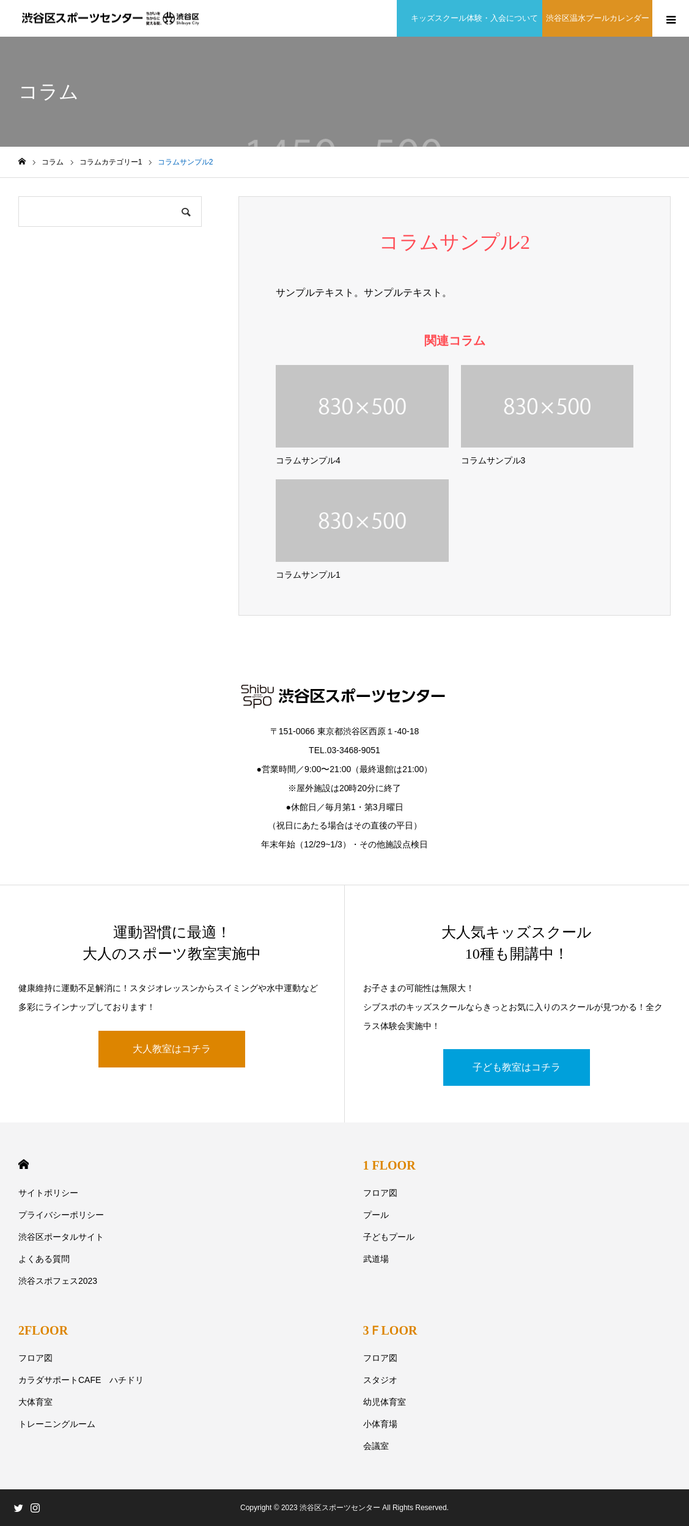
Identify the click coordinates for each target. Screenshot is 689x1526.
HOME (23, 1164)
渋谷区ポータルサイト (61, 1237)
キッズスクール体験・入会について (471, 18)
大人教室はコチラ (172, 1049)
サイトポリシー (48, 1193)
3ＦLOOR (390, 1330)
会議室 (376, 1446)
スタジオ (380, 1380)
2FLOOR (43, 1330)
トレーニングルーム (56, 1424)
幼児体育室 (384, 1402)
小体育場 (380, 1424)
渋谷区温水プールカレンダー (597, 18)
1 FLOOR (389, 1165)
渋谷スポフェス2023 (57, 1281)
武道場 (376, 1259)
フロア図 (380, 1193)
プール (376, 1215)
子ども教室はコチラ (517, 1067)
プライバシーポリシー (61, 1215)
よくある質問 (44, 1259)
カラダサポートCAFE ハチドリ (81, 1380)
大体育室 (35, 1402)
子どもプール (389, 1237)
